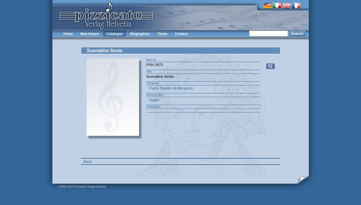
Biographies (140, 34)
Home (68, 34)
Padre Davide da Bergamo (171, 88)
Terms (163, 34)
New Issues (89, 34)
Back (88, 161)
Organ (154, 100)
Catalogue (114, 34)
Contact (181, 34)
